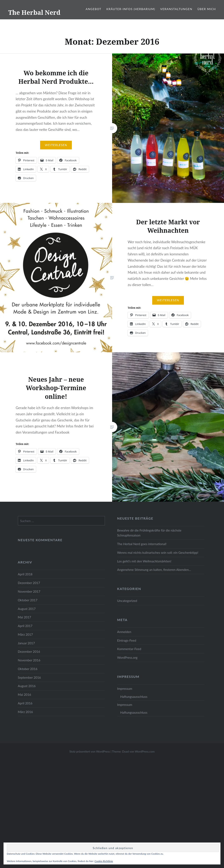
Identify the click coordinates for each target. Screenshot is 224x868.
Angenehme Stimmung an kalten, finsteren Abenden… (154, 569)
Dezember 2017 (29, 583)
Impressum (124, 688)
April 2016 (25, 703)
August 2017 (27, 609)
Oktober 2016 (27, 669)
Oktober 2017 (27, 600)
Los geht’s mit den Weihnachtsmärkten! (144, 561)
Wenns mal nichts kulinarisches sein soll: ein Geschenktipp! (157, 552)
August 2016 (27, 686)
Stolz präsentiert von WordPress (89, 751)
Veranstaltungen (176, 9)
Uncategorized (127, 601)
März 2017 (25, 634)
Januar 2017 (26, 643)
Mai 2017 (24, 617)
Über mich (206, 9)
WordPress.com (145, 751)
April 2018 (25, 574)
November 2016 (29, 660)
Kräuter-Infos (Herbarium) (130, 9)
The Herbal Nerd (34, 12)
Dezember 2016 (29, 651)
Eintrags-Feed (126, 640)
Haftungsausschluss (133, 696)
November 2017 (29, 591)
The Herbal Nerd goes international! (142, 544)
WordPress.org (127, 657)
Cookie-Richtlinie (104, 861)
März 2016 (25, 712)
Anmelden (124, 632)
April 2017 (25, 626)
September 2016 (29, 677)
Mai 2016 (24, 694)
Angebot (93, 9)
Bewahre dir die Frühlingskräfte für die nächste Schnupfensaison (149, 532)
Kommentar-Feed (129, 649)
